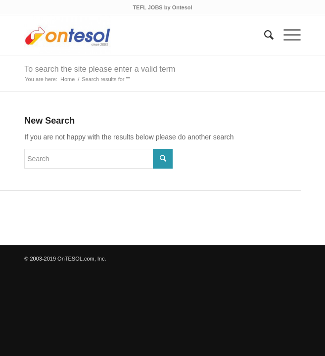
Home (67, 79)
